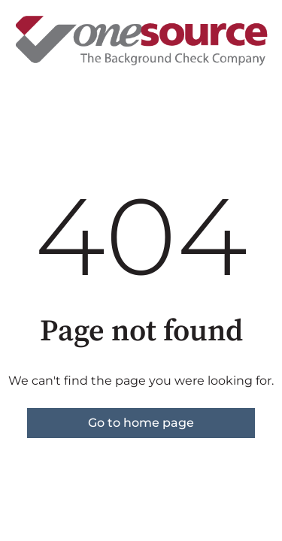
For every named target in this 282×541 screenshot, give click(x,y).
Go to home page (141, 423)
